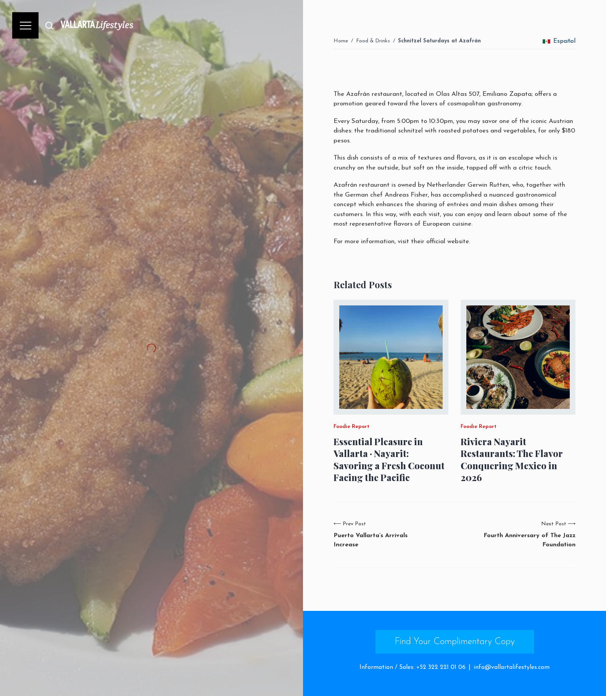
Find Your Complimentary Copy (455, 641)
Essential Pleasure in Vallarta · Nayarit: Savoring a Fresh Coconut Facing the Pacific (389, 459)
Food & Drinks (373, 41)
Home (341, 41)
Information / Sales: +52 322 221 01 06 (412, 667)
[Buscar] (49, 25)
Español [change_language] (559, 41)
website (458, 241)
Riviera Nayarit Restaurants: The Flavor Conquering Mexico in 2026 (511, 459)
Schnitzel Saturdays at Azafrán (439, 41)
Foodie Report (351, 427)
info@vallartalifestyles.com (512, 667)
